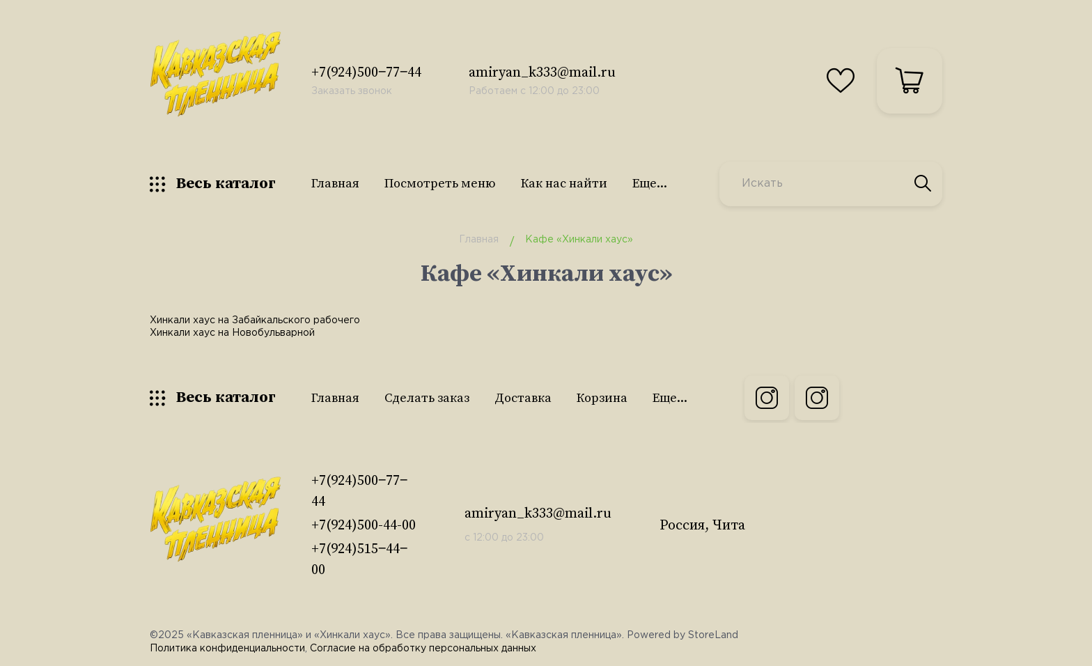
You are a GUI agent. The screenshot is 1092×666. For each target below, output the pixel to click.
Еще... (649, 184)
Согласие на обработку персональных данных (423, 648)
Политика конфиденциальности (227, 648)
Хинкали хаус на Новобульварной (232, 333)
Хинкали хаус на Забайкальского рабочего (255, 320)
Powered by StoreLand (682, 635)
